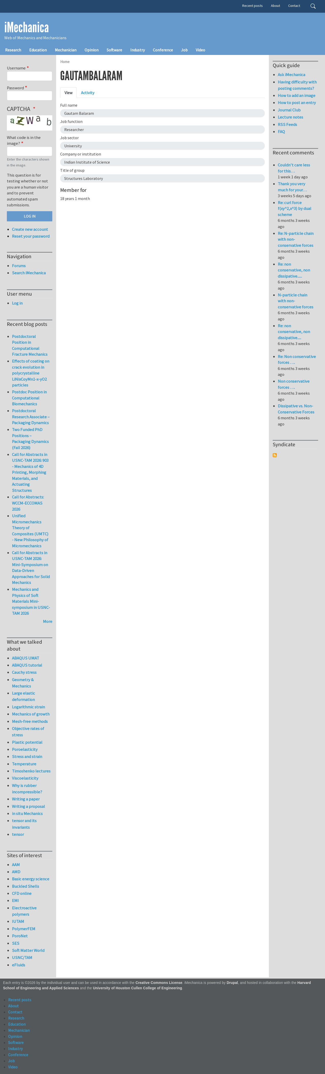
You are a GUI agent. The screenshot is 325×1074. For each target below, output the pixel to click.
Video (200, 49)
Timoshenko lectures (31, 771)
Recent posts (252, 5)
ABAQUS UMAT (25, 658)
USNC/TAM (22, 957)
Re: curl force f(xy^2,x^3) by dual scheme (294, 208)
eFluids (18, 965)
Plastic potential (27, 742)
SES (15, 943)
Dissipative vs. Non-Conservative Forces (296, 409)
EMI (15, 900)
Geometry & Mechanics (23, 683)
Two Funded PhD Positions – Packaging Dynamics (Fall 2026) (30, 438)
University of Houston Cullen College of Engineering (137, 988)
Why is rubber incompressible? (27, 789)
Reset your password (31, 236)
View (68, 92)
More (47, 621)
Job (184, 49)
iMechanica (26, 27)
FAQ (281, 131)
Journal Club (289, 110)
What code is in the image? (24, 140)
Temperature (24, 764)
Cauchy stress (24, 672)
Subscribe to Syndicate (275, 455)
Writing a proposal (28, 806)
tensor (18, 834)
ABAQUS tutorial (27, 665)
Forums (19, 265)
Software (114, 49)
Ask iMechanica (291, 74)
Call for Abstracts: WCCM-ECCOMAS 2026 (28, 503)
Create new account (30, 229)
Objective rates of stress (28, 732)
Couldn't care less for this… (294, 168)
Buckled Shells (25, 886)
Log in (17, 303)
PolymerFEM (23, 929)
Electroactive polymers (24, 911)
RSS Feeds (287, 124)
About (275, 5)
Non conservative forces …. (294, 384)
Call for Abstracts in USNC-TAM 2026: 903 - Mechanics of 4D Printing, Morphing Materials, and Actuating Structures (30, 472)
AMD (16, 872)
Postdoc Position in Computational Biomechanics (29, 398)
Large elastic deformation (23, 696)
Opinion (92, 49)
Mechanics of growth (31, 714)
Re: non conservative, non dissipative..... (294, 331)
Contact (294, 5)
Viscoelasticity (25, 778)
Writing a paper (26, 799)
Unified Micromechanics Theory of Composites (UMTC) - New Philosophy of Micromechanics (30, 531)
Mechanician (65, 49)
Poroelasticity (25, 749)
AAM (16, 864)
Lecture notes (290, 117)
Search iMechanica (29, 273)
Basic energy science (30, 879)
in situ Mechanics (27, 813)
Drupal (232, 983)
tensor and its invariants (24, 824)
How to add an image (296, 95)
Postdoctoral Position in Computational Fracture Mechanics (29, 345)
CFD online (21, 893)
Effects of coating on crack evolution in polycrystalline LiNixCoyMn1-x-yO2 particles (30, 373)
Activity (87, 92)
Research (13, 49)
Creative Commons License (159, 983)
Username (16, 68)
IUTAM (18, 921)
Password (15, 88)
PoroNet (20, 936)
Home (65, 61)
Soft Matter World (28, 950)
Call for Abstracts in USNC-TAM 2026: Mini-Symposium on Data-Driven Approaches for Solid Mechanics (31, 567)
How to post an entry (297, 102)
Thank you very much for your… (292, 187)
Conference (163, 49)
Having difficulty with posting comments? (297, 85)
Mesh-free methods (30, 721)
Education (38, 49)
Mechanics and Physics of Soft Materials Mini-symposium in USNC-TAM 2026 (31, 601)
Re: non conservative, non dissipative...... (294, 270)
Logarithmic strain (28, 707)
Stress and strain (27, 756)
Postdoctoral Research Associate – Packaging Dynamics (31, 416)
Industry (137, 49)
